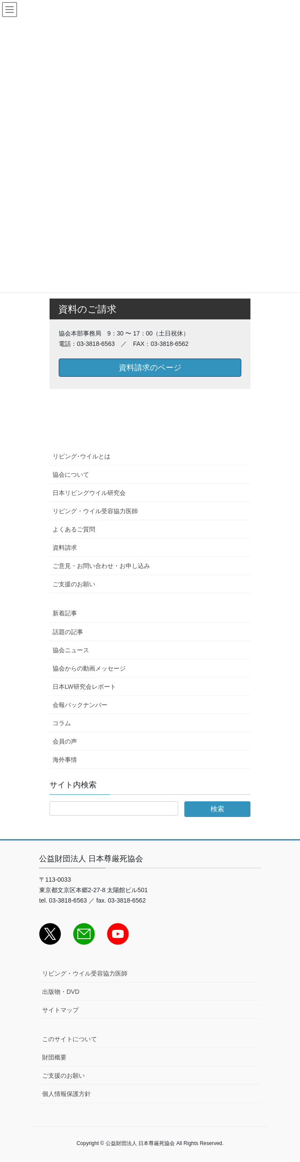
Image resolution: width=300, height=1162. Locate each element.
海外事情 (65, 759)
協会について (71, 474)
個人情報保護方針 (66, 1093)
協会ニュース (71, 650)
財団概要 (54, 1057)
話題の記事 (68, 631)
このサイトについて (69, 1039)
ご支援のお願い (74, 584)
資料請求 (65, 547)
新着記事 (65, 613)
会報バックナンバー (80, 704)
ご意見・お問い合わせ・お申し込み (101, 565)
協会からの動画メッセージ (89, 668)
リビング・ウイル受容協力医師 (95, 511)
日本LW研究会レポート (84, 686)
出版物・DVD (61, 991)
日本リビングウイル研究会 (89, 492)
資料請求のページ (150, 367)
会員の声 (65, 741)
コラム (62, 723)
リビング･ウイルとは (81, 456)
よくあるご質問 (74, 529)
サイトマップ (60, 1009)
